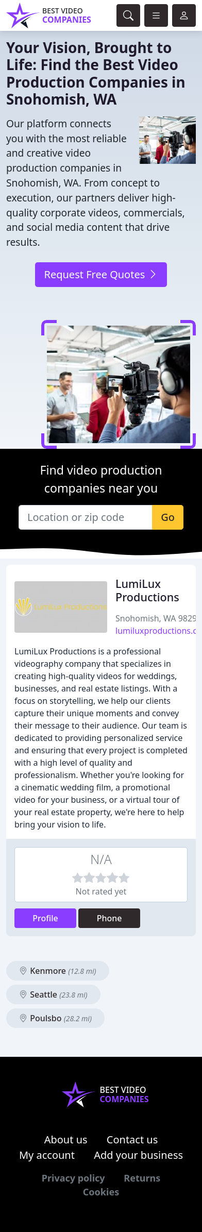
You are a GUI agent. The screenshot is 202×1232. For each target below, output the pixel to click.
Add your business (138, 1155)
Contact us (132, 1139)
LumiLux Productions (147, 590)
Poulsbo (55, 1018)
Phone (109, 918)
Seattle (53, 994)
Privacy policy (73, 1178)
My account (47, 1155)
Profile (45, 918)
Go (168, 517)
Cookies (101, 1192)
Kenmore (57, 970)
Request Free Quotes (101, 274)
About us (66, 1139)
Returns (142, 1178)
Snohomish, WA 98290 (158, 618)
